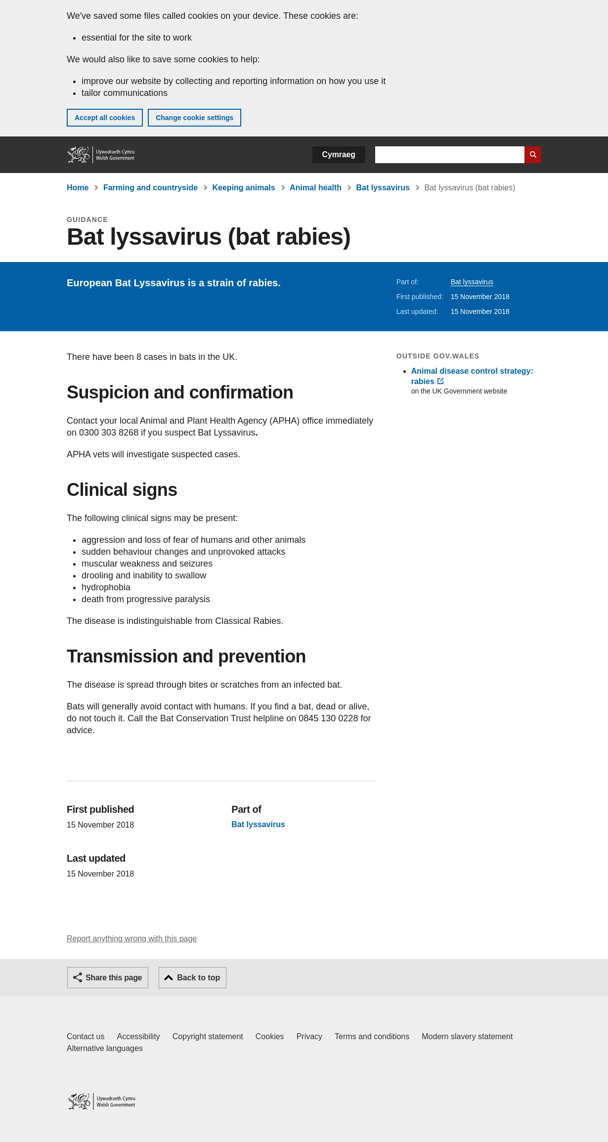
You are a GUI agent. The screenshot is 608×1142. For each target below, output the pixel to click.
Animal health (316, 187)
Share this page (114, 977)
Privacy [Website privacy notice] (309, 1036)
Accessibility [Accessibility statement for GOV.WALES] (138, 1036)
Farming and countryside (150, 187)
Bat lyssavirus (383, 187)
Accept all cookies (105, 118)
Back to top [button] (198, 977)
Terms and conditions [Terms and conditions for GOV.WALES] (372, 1036)
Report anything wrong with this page (132, 938)
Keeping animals (244, 187)
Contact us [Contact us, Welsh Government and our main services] (85, 1036)
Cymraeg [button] (338, 154)
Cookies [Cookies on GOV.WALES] (270, 1036)
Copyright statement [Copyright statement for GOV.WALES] (208, 1036)
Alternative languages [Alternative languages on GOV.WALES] (105, 1048)
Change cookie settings (194, 118)
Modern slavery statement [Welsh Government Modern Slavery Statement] (467, 1036)
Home (77, 187)
